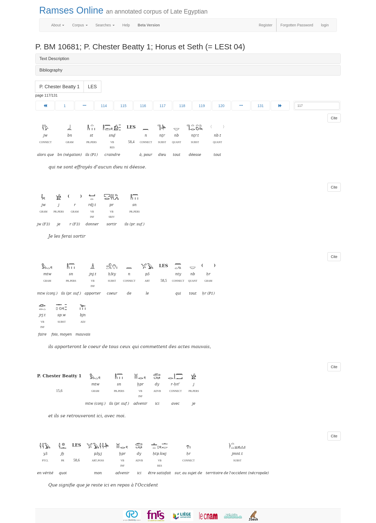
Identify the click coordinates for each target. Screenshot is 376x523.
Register (265, 25)
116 (143, 106)
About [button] (57, 25)
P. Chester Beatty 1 (59, 86)
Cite (334, 118)
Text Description (54, 58)
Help (126, 25)
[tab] (188, 59)
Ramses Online (123, 10)
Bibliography (50, 70)
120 (221, 106)
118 (182, 106)
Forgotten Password (296, 25)
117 (163, 106)
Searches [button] (105, 25)
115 (123, 106)
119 (202, 106)
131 (260, 106)
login (325, 25)
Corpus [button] (79, 25)
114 (104, 106)
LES (92, 86)
